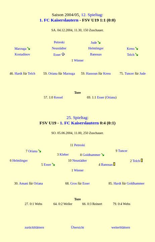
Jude (94, 42)
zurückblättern (34, 227)
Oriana (52, 73)
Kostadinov (22, 54)
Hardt (18, 73)
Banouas (96, 54)
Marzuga (20, 48)
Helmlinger (96, 48)
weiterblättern (120, 227)
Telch (130, 54)
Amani (23, 183)
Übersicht (77, 227)
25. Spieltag (76, 117)
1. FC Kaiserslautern (59, 20)
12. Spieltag (91, 14)
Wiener (79, 60)
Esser (57, 54)
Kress (131, 48)
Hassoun (91, 73)
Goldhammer (91, 155)
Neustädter (59, 48)
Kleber (63, 154)
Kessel (58, 97)
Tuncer (129, 73)
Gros (73, 183)
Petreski (59, 42)
